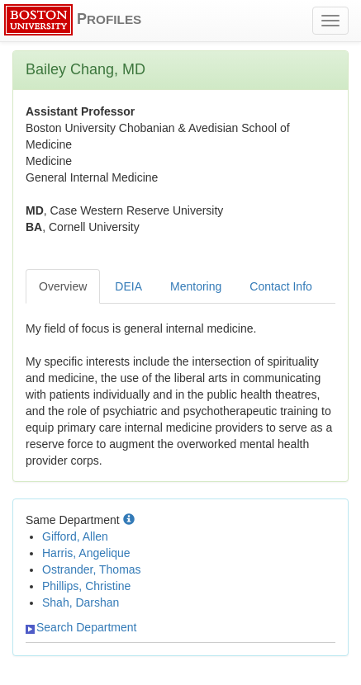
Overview (63, 286)
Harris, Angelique (86, 553)
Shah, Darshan (80, 602)
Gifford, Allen (75, 536)
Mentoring (195, 286)
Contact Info (280, 286)
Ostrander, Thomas (91, 569)
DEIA (128, 286)
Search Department (81, 627)
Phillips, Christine (86, 586)
